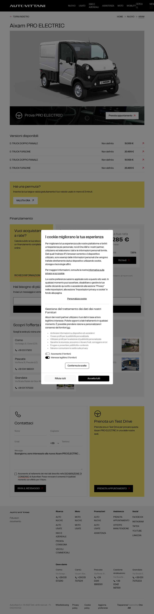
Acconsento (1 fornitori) (61, 354)
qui (68, 327)
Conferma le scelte (77, 365)
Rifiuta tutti (60, 378)
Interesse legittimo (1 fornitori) (64, 357)
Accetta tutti (94, 378)
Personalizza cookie (77, 298)
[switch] (47, 354)
